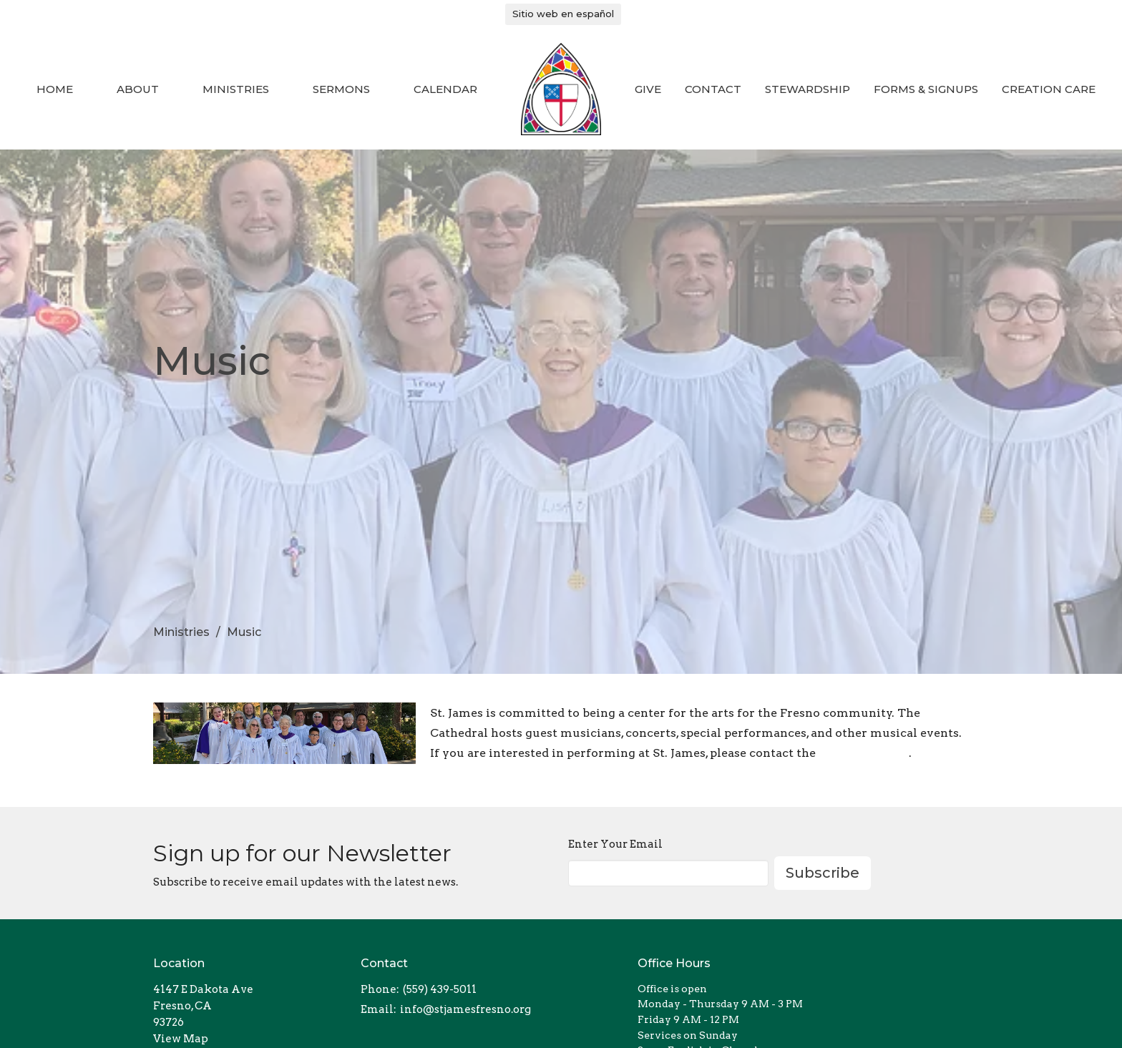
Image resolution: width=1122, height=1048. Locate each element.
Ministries (236, 89)
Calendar (445, 89)
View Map (180, 1038)
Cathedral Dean (864, 753)
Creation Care (1049, 89)
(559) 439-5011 (440, 989)
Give (648, 89)
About (138, 89)
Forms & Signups (926, 89)
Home (54, 89)
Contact (713, 89)
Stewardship (807, 89)
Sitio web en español (563, 13)
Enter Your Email (615, 844)
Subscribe (822, 872)
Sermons (341, 89)
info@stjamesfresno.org (465, 1009)
